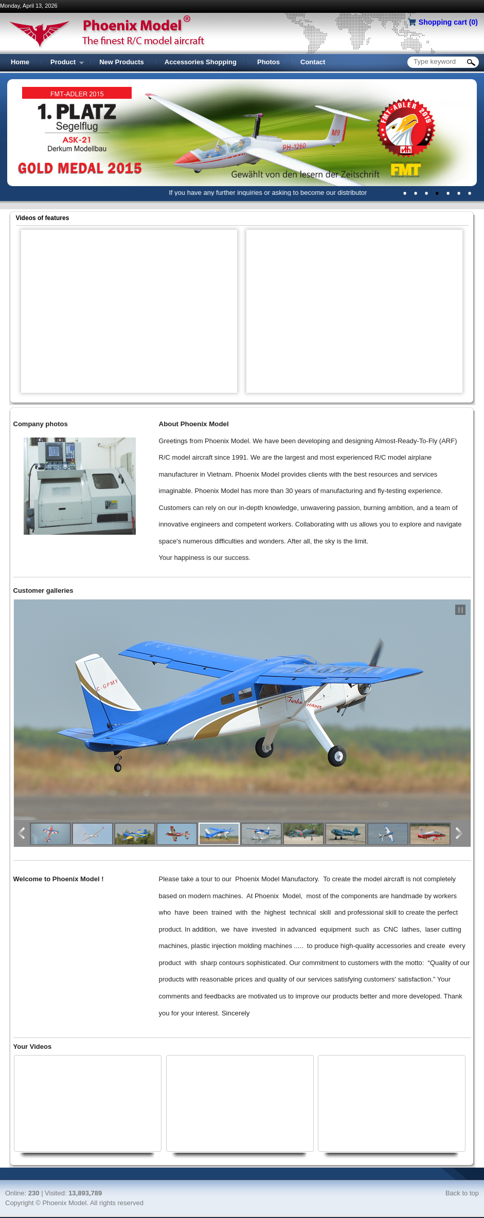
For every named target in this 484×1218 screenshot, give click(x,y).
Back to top (462, 1193)
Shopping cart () (448, 22)
